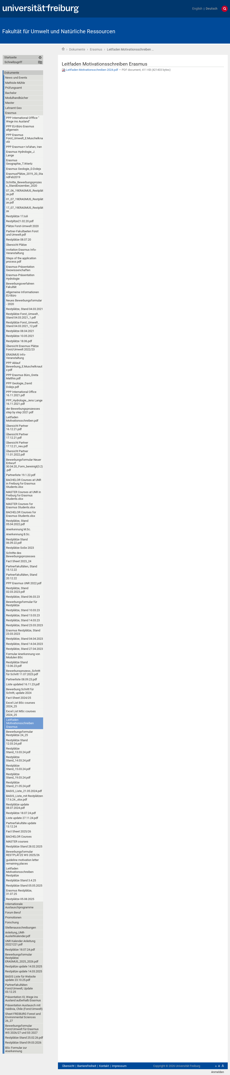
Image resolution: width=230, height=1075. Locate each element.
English (197, 9)
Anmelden (217, 1072)
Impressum (119, 1066)
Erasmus (96, 49)
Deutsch (211, 9)
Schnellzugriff (13, 62)
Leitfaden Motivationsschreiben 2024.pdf (90, 69)
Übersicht (68, 1066)
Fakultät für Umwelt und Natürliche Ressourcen (58, 31)
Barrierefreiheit (86, 1066)
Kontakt (104, 1066)
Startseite (63, 49)
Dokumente (77, 49)
